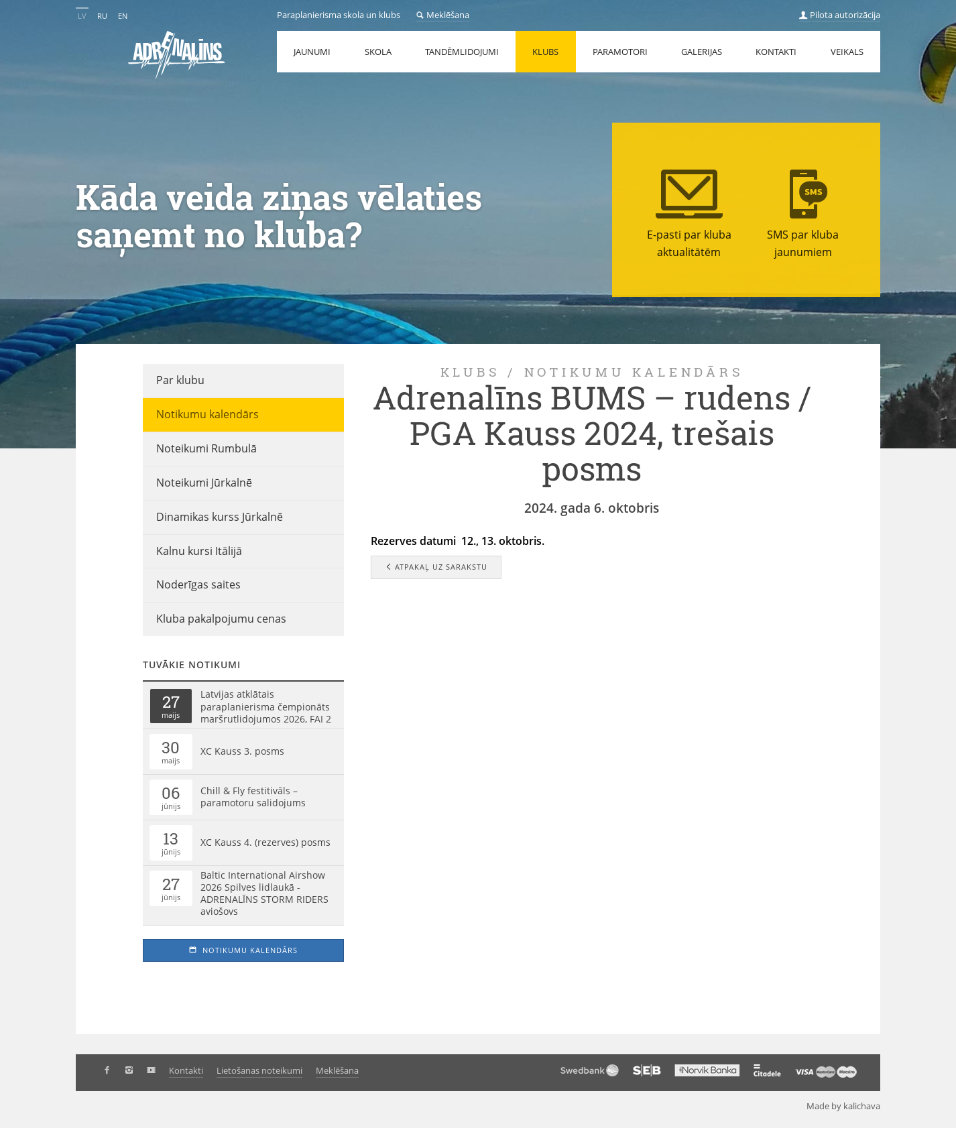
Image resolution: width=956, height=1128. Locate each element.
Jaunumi (312, 52)
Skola (378, 52)
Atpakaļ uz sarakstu (436, 567)
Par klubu (180, 380)
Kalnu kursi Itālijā (199, 551)
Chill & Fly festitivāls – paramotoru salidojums (253, 796)
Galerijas (701, 52)
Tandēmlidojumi (462, 52)
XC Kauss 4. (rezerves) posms (265, 842)
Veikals (847, 52)
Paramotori (620, 52)
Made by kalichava (848, 1106)
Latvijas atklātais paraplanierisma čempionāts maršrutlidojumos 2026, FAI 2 (265, 706)
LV (82, 16)
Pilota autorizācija (839, 15)
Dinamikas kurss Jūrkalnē (219, 516)
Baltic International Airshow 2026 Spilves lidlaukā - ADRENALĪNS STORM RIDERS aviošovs (264, 893)
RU (102, 16)
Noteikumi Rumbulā (206, 448)
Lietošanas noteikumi (259, 1070)
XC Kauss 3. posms (242, 751)
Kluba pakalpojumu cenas (221, 618)
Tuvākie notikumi (192, 664)
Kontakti (776, 52)
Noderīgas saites (198, 584)
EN (122, 16)
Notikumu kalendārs (207, 414)
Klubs (545, 52)
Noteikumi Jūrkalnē (204, 482)
